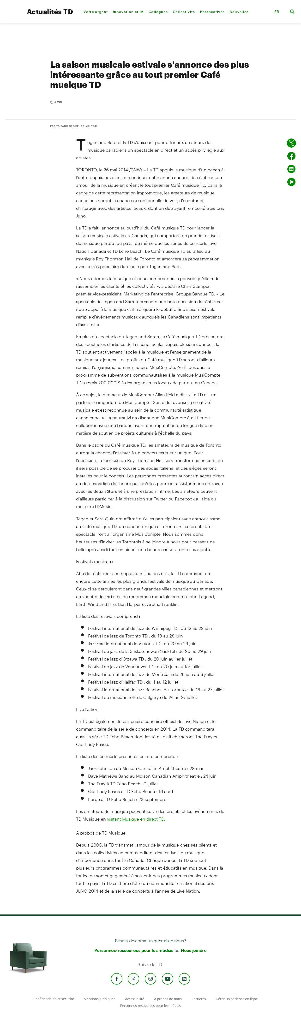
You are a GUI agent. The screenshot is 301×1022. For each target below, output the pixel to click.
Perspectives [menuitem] (212, 12)
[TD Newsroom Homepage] (12, 15)
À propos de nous (168, 999)
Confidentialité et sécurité (53, 999)
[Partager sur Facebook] (291, 156)
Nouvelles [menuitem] (239, 12)
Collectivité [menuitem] (184, 12)
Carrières (199, 999)
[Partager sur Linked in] (291, 168)
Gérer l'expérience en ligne (237, 999)
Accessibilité (134, 999)
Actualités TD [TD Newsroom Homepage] (50, 11)
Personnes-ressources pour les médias (133, 950)
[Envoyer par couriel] (291, 181)
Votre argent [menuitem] (96, 12)
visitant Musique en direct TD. (136, 819)
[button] (264, 11)
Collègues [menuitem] (158, 12)
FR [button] (276, 11)
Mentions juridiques (99, 999)
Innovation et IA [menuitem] (128, 12)
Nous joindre (194, 950)
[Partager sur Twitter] (291, 143)
